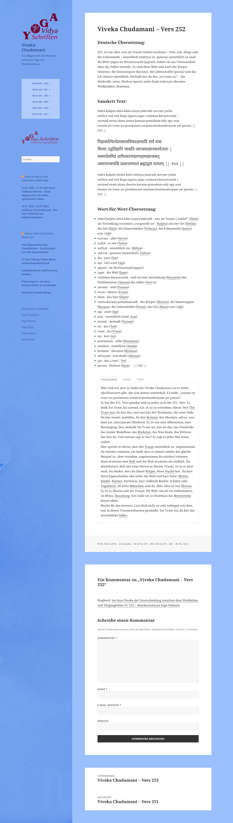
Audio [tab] (127, 379)
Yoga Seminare (30, 315)
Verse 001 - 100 (40, 83)
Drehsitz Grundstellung (36, 292)
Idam (124, 297)
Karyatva (173, 277)
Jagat (123, 272)
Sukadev (126, 544)
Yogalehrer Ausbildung (35, 308)
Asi (113, 336)
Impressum (28, 339)
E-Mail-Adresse (109, 705)
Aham (163, 307)
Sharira (162, 302)
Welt (132, 461)
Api (121, 263)
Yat (123, 361)
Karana (104, 307)
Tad (113, 326)
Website (103, 721)
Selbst (123, 515)
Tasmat (127, 321)
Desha (190, 224)
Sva (148, 282)
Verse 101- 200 (39, 89)
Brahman (144, 432)
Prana (141, 307)
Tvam (116, 331)
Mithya (137, 248)
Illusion (186, 486)
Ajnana (124, 282)
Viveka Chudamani (33, 47)
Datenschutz (29, 333)
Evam (123, 292)
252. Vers (183, 544)
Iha (114, 258)
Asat (133, 317)
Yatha (122, 243)
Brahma (130, 351)
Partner (117, 481)
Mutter (183, 476)
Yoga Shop (28, 327)
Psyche (169, 471)
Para (125, 366)
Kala (113, 228)
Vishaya (150, 228)
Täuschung (122, 496)
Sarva (123, 238)
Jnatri (187, 228)
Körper (150, 471)
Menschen (137, 486)
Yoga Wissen (29, 321)
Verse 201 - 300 (40, 95)
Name (102, 689)
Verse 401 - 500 (40, 107)
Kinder (105, 481)
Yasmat (123, 287)
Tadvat (144, 253)
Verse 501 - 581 (40, 114)
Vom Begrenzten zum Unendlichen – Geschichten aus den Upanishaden (38, 248)
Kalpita (162, 224)
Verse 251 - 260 (164, 544)
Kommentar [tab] (109, 379)
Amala (131, 346)
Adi (108, 233)
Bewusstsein (182, 496)
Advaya (134, 356)
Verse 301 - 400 (40, 101)
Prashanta (131, 341)
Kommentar (107, 638)
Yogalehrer (108, 486)
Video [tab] (140, 379)
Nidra (193, 219)
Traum (149, 447)
